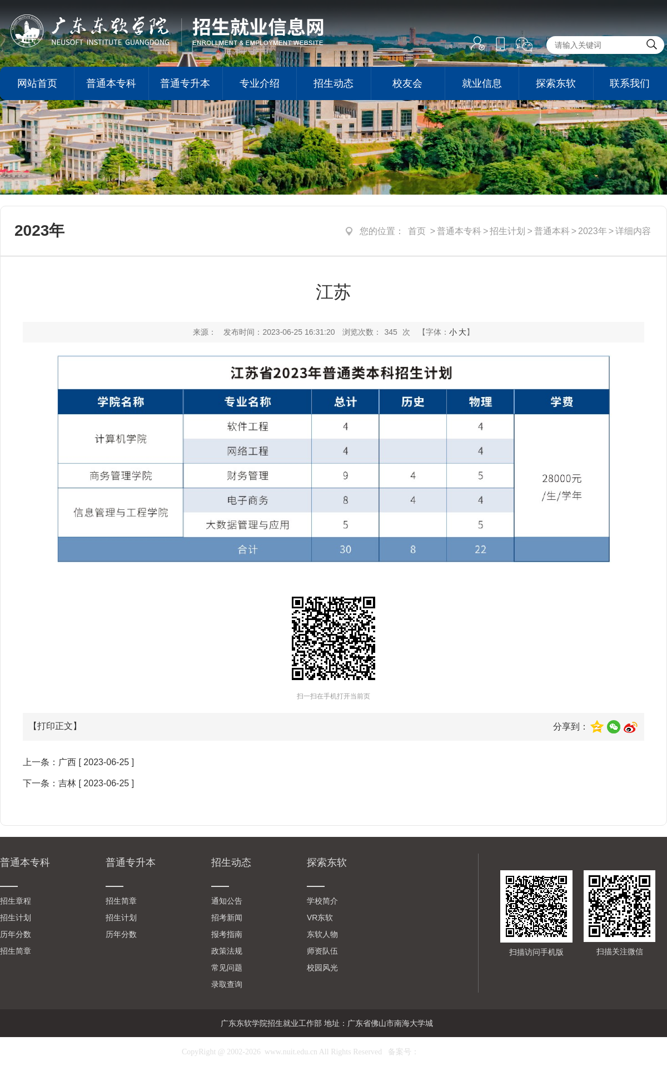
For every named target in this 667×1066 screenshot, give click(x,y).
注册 (478, 73)
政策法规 (226, 950)
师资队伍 (322, 950)
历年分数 (15, 934)
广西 (67, 762)
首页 (417, 231)
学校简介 (322, 900)
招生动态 (333, 83)
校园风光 (322, 967)
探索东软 (556, 83)
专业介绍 (260, 83)
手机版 (500, 45)
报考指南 (226, 934)
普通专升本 (185, 83)
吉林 (67, 783)
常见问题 (226, 967)
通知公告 (226, 900)
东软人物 (322, 934)
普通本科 (552, 231)
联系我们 (630, 83)
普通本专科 (111, 83)
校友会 (407, 83)
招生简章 (15, 950)
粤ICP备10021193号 (452, 1052)
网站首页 (37, 83)
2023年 (592, 231)
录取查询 (226, 984)
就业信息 (482, 83)
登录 (478, 43)
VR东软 (320, 917)
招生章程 (15, 900)
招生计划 (507, 231)
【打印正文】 (55, 726)
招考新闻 (226, 917)
